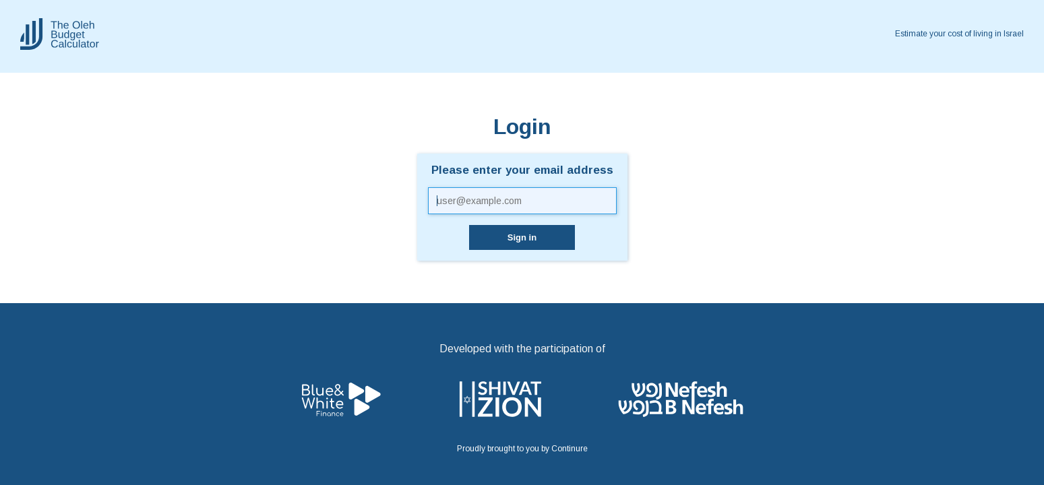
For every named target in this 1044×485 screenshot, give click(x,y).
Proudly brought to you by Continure (522, 448)
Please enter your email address (522, 170)
